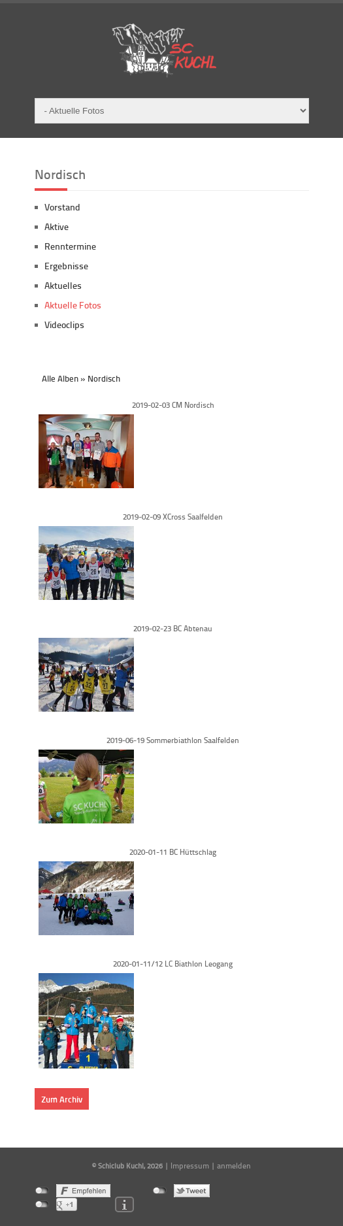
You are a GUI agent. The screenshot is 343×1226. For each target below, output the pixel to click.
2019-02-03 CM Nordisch (173, 404)
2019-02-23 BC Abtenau (172, 628)
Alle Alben (60, 378)
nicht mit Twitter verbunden (159, 1191)
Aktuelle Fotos (72, 305)
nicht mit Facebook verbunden (42, 1191)
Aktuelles (63, 285)
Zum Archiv (61, 1099)
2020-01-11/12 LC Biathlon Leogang (173, 963)
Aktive (56, 226)
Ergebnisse (66, 265)
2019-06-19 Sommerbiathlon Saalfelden (172, 740)
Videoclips (64, 324)
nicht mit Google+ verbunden (42, 1204)
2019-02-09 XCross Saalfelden (173, 516)
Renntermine (70, 246)
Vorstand (62, 207)
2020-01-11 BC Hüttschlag (172, 851)
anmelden (234, 1165)
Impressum (190, 1165)
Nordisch (104, 378)
